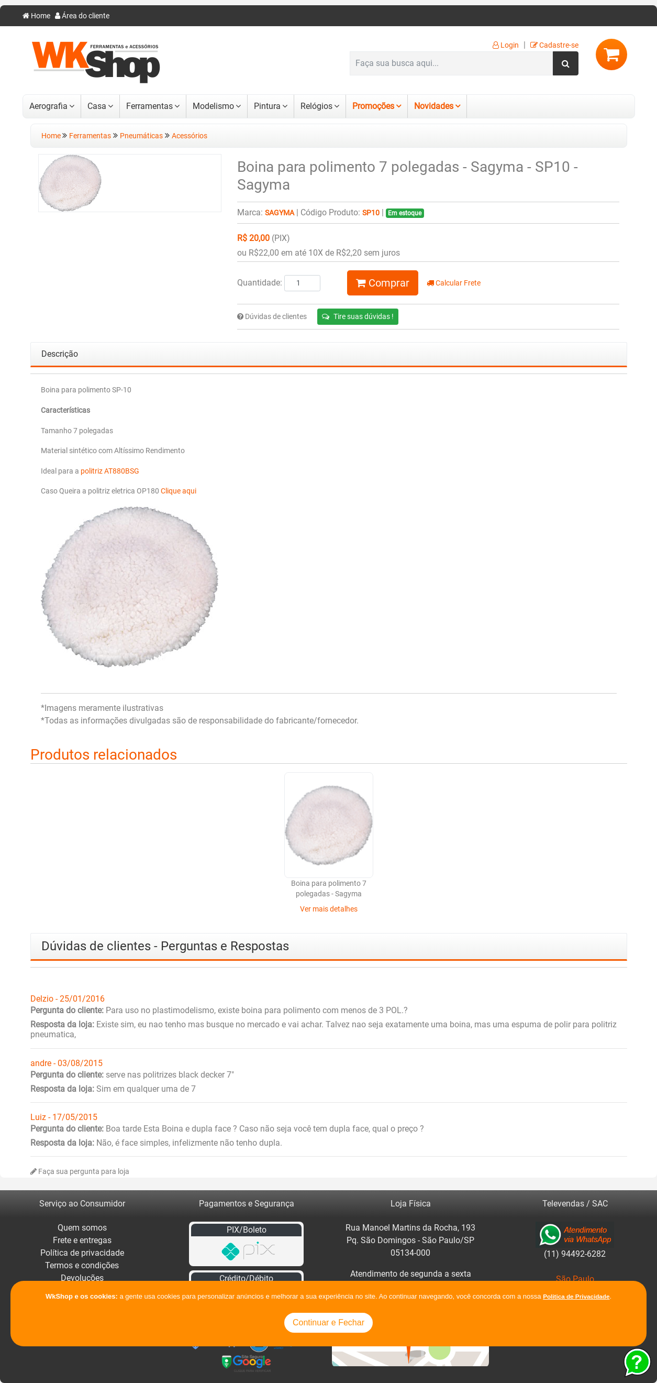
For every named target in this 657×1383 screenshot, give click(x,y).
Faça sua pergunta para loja (79, 1171)
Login (506, 45)
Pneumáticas (141, 135)
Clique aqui (178, 491)
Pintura (267, 106)
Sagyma (279, 212)
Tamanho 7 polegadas (77, 430)
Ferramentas (149, 106)
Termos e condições (82, 1265)
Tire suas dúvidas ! (358, 316)
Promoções (373, 106)
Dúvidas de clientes (272, 316)
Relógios (316, 106)
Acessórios (189, 135)
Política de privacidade (82, 1253)
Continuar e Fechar (328, 1322)
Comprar (382, 283)
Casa (96, 106)
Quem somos (82, 1228)
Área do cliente (82, 16)
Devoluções (82, 1278)
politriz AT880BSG (110, 471)
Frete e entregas (82, 1240)
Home (36, 16)
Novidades (433, 106)
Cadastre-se (554, 45)
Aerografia (48, 106)
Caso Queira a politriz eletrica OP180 (101, 491)
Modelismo (213, 106)
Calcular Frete (454, 283)
